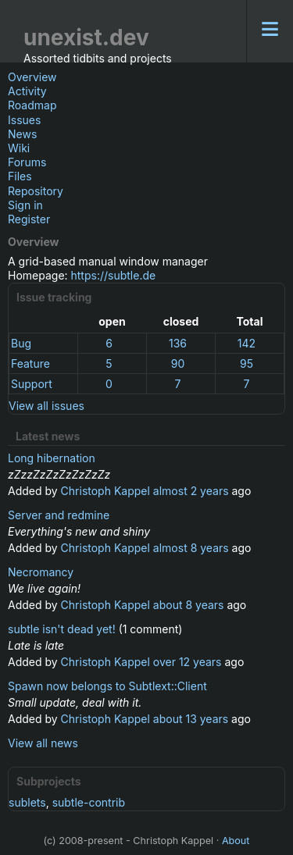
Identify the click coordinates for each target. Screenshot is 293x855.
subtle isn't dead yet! (62, 629)
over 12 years (187, 661)
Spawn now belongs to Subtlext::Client (107, 686)
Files (20, 176)
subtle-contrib (88, 802)
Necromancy (40, 572)
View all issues (46, 405)
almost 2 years (191, 490)
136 (178, 343)
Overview (32, 77)
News (22, 134)
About (236, 840)
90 (178, 363)
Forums (27, 162)
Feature (30, 363)
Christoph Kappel (105, 490)
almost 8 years (191, 547)
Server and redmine (58, 515)
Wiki (19, 148)
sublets (27, 802)
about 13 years (190, 718)
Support (31, 383)
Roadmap (32, 105)
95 (246, 363)
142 (246, 343)
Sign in (25, 205)
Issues (24, 119)
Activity (27, 91)
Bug (21, 343)
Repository (35, 191)
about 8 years (188, 604)
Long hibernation (51, 458)
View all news (43, 743)
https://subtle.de (113, 275)
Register (29, 219)
